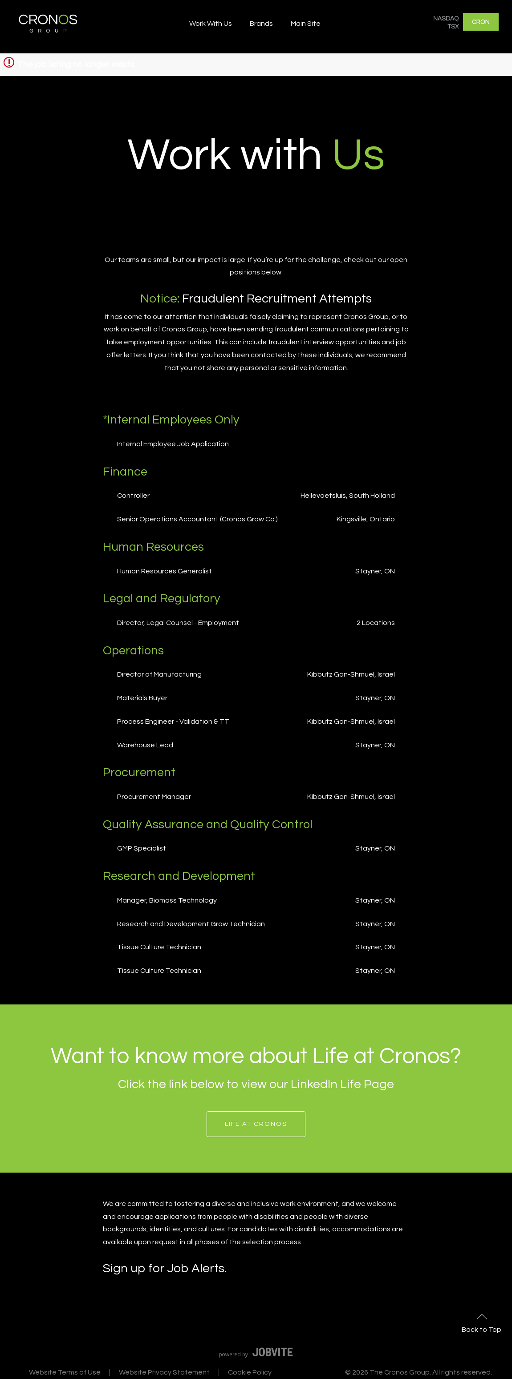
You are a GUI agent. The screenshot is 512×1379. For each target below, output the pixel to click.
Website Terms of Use (65, 1372)
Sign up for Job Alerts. (165, 1268)
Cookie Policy (250, 1372)
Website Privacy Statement (164, 1372)
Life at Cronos (256, 1124)
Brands (261, 23)
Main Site (306, 23)
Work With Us (210, 23)
